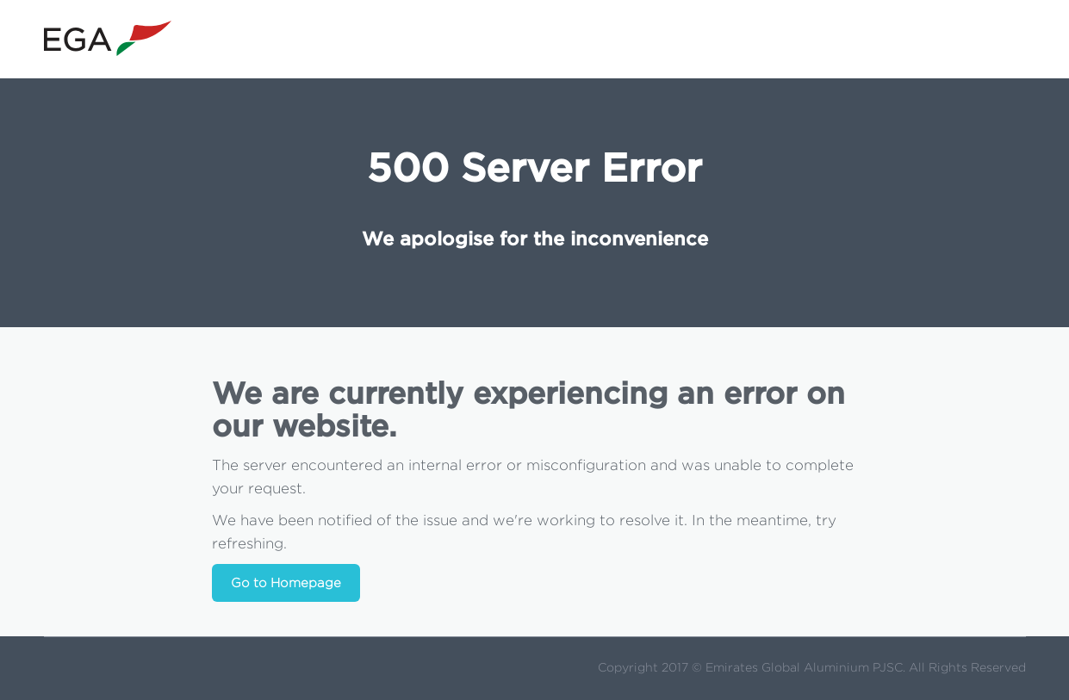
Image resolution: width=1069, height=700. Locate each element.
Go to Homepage (286, 583)
